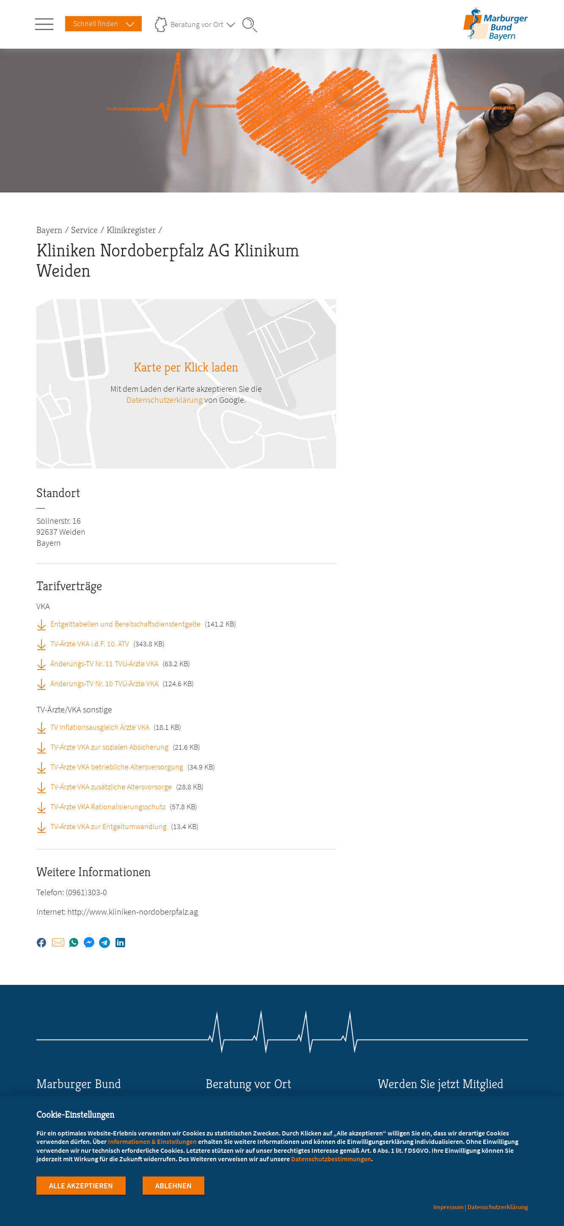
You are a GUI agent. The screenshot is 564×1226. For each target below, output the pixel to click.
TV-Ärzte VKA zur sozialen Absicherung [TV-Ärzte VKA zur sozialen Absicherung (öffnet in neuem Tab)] (109, 747)
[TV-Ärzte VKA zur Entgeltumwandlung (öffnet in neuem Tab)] (44, 826)
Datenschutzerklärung (498, 1207)
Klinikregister (131, 230)
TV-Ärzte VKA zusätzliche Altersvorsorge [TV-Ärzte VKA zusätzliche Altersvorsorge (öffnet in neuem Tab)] (111, 787)
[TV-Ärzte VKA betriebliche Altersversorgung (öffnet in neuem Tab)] (44, 766)
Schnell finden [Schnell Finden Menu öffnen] (95, 23)
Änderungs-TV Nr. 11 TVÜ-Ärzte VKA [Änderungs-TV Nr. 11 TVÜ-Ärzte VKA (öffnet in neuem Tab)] (104, 663)
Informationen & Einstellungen (152, 1143)
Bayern (49, 230)
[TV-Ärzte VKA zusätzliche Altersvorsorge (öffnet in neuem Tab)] (44, 786)
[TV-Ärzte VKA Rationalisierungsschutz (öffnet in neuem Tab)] (44, 806)
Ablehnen (173, 1187)
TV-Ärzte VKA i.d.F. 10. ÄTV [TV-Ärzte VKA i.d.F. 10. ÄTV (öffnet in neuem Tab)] (89, 644)
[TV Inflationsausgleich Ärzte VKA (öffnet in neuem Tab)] (44, 726)
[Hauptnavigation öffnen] (45, 22)
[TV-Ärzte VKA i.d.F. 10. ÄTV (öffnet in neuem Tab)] (44, 643)
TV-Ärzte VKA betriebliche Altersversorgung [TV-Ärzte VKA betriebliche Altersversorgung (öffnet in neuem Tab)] (116, 767)
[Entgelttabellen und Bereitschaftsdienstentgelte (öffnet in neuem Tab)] (44, 623)
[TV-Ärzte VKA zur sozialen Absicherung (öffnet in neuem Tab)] (44, 746)
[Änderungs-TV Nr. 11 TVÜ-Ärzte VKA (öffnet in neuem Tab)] (44, 663)
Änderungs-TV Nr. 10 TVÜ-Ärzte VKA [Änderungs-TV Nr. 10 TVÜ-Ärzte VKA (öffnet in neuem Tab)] (104, 683)
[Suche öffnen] (252, 25)
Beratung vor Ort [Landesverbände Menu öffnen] (197, 24)
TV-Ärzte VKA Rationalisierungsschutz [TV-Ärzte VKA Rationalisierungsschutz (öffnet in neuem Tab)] (107, 806)
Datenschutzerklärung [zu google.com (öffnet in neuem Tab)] (165, 399)
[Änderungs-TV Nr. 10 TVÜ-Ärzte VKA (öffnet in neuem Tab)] (44, 683)
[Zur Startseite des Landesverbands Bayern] (493, 35)
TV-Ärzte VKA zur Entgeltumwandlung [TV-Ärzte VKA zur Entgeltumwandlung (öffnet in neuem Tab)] (108, 826)
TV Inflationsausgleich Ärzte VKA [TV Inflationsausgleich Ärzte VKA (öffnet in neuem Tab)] (99, 727)
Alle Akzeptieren (81, 1187)
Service (84, 230)
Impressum (448, 1207)
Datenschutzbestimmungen (331, 1160)
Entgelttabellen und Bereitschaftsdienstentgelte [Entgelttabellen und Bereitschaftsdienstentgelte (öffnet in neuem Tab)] (125, 624)
